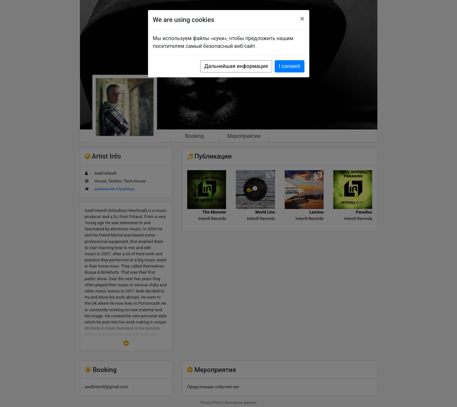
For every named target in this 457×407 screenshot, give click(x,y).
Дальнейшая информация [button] (236, 66)
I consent (289, 66)
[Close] (302, 19)
